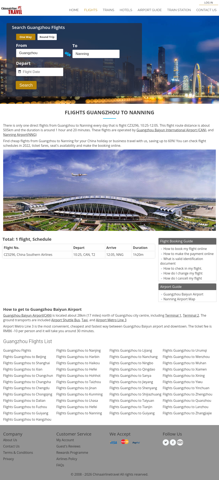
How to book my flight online (185, 248)
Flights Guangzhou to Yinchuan (186, 388)
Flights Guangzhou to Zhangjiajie (187, 413)
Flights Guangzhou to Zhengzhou (187, 394)
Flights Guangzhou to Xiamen (185, 369)
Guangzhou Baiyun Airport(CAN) (27, 315)
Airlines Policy (66, 459)
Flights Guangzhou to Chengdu (26, 388)
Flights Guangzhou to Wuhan (184, 363)
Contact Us (206, 10)
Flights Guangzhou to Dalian (24, 400)
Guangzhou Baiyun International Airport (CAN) (171, 130)
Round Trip (47, 37)
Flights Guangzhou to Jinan (76, 388)
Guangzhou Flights (17, 350)
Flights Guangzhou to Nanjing (78, 350)
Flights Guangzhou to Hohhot (78, 375)
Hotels (126, 10)
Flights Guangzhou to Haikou (78, 363)
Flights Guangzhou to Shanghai (26, 363)
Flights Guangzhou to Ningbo (131, 363)
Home (74, 10)
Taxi (85, 320)
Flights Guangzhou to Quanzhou (187, 400)
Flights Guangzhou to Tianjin (131, 407)
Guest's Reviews (68, 446)
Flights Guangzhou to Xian (22, 369)
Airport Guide (150, 10)
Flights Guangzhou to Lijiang (131, 350)
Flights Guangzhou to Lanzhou (185, 407)
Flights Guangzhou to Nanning (79, 413)
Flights (90, 10)
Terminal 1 (173, 315)
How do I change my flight (182, 273)
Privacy (8, 459)
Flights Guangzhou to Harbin (77, 356)
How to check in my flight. (182, 268)
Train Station (179, 10)
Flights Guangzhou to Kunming (79, 394)
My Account (65, 440)
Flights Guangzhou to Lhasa (77, 400)
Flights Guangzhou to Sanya (130, 375)
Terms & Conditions (18, 452)
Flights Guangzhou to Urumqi (185, 350)
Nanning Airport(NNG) (20, 134)
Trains (108, 10)
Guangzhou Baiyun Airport (183, 294)
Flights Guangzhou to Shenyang (133, 388)
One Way (26, 37)
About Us (10, 440)
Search (26, 85)
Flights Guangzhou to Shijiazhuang (135, 394)
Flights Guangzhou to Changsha (27, 382)
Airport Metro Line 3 (111, 320)
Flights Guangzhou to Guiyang (25, 413)
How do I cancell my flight (182, 278)
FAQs (60, 465)
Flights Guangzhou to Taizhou (78, 382)
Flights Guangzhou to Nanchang (134, 356)
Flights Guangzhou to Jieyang (131, 382)
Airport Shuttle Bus (65, 320)
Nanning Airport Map (179, 299)
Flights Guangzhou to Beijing (24, 356)
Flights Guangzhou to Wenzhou (186, 356)
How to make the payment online (188, 253)
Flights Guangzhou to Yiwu (183, 382)
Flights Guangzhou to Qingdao (132, 369)
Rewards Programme (72, 452)
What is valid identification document (181, 261)
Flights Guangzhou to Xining (184, 375)
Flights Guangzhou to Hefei (76, 369)
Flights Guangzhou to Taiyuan (132, 400)
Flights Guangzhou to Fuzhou (25, 407)
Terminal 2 (191, 315)
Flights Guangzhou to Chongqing (27, 394)
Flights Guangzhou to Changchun (28, 375)
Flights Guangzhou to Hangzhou (27, 419)
